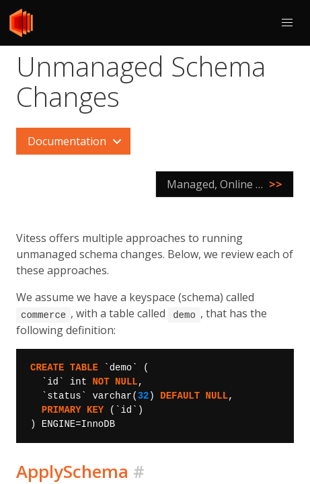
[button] (287, 22)
